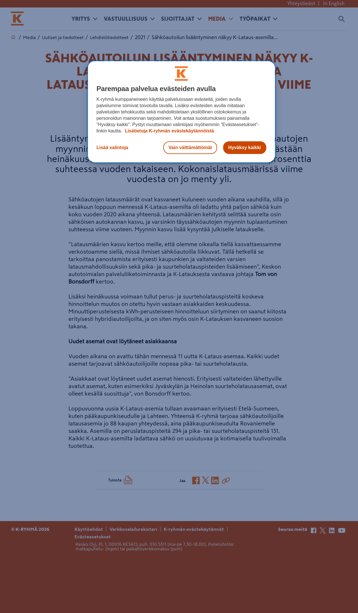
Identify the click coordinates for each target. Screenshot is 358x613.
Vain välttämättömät (190, 147)
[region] (181, 111)
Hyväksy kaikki (244, 147)
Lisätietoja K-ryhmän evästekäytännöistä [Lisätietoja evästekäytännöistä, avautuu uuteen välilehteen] (168, 130)
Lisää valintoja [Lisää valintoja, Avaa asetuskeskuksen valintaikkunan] (112, 147)
